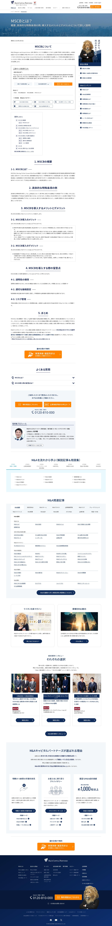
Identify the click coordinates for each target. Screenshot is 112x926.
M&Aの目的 (48, 477)
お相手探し (56, 465)
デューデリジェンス (95, 507)
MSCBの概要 (22, 120)
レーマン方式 (17, 575)
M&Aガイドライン (18, 543)
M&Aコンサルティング (19, 559)
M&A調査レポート (22, 878)
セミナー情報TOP (74, 870)
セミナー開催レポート (75, 875)
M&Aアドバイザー (39, 556)
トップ (12, 11)
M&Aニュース (21, 872)
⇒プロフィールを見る (24, 151)
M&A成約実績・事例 (87, 825)
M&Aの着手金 (38, 572)
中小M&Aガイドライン (19, 545)
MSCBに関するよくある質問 (26, 148)
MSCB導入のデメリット (29, 133)
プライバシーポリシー (40, 912)
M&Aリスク (82, 507)
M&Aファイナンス (17, 512)
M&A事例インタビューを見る (63, 102)
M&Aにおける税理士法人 (84, 562)
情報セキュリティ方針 (51, 912)
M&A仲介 (37, 553)
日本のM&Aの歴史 (18, 535)
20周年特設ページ (84, 915)
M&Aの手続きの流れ (79, 479)
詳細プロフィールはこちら (35, 445)
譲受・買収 (46, 872)
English (99, 2)
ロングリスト (38, 583)
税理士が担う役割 (60, 562)
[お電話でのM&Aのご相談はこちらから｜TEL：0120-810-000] (43, 414)
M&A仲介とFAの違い (80, 482)
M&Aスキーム (43, 507)
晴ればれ (84, 822)
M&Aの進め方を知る (21, 102)
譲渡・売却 (46, 870)
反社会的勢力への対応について (30, 915)
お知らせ (84, 873)
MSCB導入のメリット (28, 130)
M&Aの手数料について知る (42, 102)
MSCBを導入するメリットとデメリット (28, 128)
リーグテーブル (38, 538)
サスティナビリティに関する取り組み (62, 915)
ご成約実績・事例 (39, 8)
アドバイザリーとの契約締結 (42, 466)
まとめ (20, 146)
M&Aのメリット (20, 479)
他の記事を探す (42, 84)
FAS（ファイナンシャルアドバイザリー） (23, 556)
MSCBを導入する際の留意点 (26, 136)
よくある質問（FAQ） (30, 912)
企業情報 (81, 2)
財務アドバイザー (82, 556)
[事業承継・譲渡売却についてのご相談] (43, 354)
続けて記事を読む (22, 84)
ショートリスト (59, 583)
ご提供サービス (54, 825)
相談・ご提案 (13, 465)
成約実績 (55, 870)
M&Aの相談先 (49, 482)
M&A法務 (55, 512)
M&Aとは (13, 8)
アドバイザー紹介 (55, 822)
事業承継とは (78, 477)
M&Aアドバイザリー (21, 485)
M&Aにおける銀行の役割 (41, 562)
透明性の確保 (26, 138)
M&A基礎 (17, 507)
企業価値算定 (27, 465)
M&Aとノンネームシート (83, 583)
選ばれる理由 (21, 8)
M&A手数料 (17, 569)
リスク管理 (26, 143)
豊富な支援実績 (34, 879)
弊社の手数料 (33, 870)
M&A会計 (43, 512)
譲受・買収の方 (66, 8)
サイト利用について (81, 912)
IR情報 (86, 2)
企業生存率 (59, 538)
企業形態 (81, 512)
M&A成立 (98, 465)
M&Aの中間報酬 (82, 572)
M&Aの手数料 (20, 482)
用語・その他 (94, 512)
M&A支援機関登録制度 (62, 545)
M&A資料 (16, 580)
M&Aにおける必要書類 (20, 583)
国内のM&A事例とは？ (83, 538)
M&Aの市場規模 (60, 535)
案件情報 (48, 8)
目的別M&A (30, 507)
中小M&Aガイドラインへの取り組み (46, 915)
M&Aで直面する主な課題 (84, 524)
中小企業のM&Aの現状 (41, 535)
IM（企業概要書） (18, 586)
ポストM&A (69, 512)
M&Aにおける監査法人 (20, 562)
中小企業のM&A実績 (83, 535)
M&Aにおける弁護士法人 (20, 565)
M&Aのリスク (48, 479)
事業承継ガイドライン (40, 545)
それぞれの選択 (85, 818)
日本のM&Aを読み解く (20, 532)
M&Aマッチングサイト (61, 559)
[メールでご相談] (28, 404)
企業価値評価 (69, 507)
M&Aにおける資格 (82, 559)
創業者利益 (17, 527)
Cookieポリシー (72, 912)
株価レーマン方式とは (22, 825)
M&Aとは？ (17, 11)
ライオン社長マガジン (87, 883)
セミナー (55, 8)
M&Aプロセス (56, 507)
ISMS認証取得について (62, 912)
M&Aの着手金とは (21, 818)
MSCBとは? (26, 123)
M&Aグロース (17, 538)
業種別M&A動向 (22, 875)
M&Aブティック (39, 559)
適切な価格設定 (27, 141)
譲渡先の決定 (70, 465)
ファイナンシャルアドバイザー (85, 553)
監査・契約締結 (84, 465)
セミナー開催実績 (74, 872)
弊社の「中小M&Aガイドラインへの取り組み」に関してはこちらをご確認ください (30, 339)
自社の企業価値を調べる (42, 106)
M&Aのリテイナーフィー (62, 572)
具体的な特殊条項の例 (24, 126)
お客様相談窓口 (75, 915)
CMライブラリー (86, 880)
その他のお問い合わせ (57, 903)
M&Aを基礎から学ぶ (23, 870)
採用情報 (91, 2)
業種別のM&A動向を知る (21, 106)
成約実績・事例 (57, 866)
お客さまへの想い (55, 818)
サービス (30, 8)
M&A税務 (30, 512)
